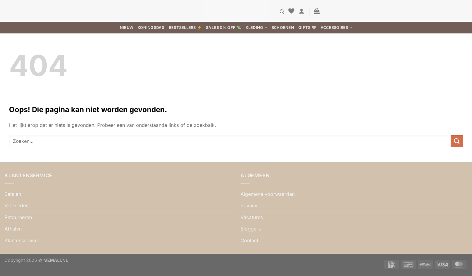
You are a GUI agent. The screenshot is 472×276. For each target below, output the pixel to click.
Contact (249, 240)
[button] (302, 10)
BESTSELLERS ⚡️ (185, 27)
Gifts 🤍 (307, 27)
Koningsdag (151, 27)
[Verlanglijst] (291, 10)
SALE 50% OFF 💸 (223, 27)
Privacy (249, 205)
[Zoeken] (282, 11)
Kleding (256, 27)
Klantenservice (21, 240)
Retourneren (18, 217)
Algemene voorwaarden (268, 194)
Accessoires (336, 27)
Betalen (13, 194)
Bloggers (251, 229)
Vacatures (252, 217)
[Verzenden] (457, 141)
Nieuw (126, 27)
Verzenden (17, 205)
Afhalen (13, 229)
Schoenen (283, 27)
